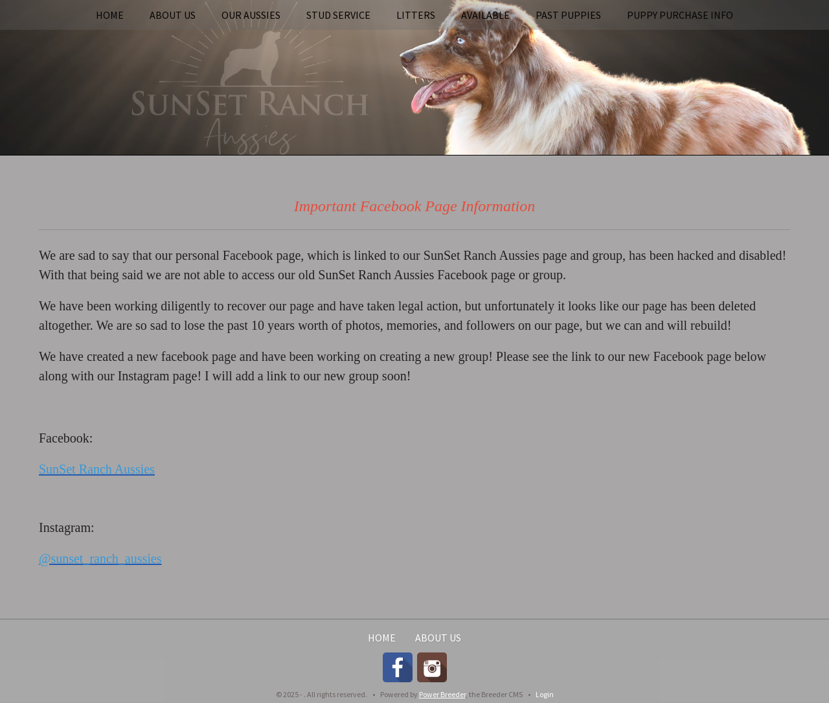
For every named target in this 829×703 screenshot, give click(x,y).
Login (545, 694)
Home (110, 14)
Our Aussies (250, 14)
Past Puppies (568, 14)
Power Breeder (442, 694)
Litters (415, 14)
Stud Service (338, 14)
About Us (173, 14)
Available (485, 14)
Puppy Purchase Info (680, 14)
